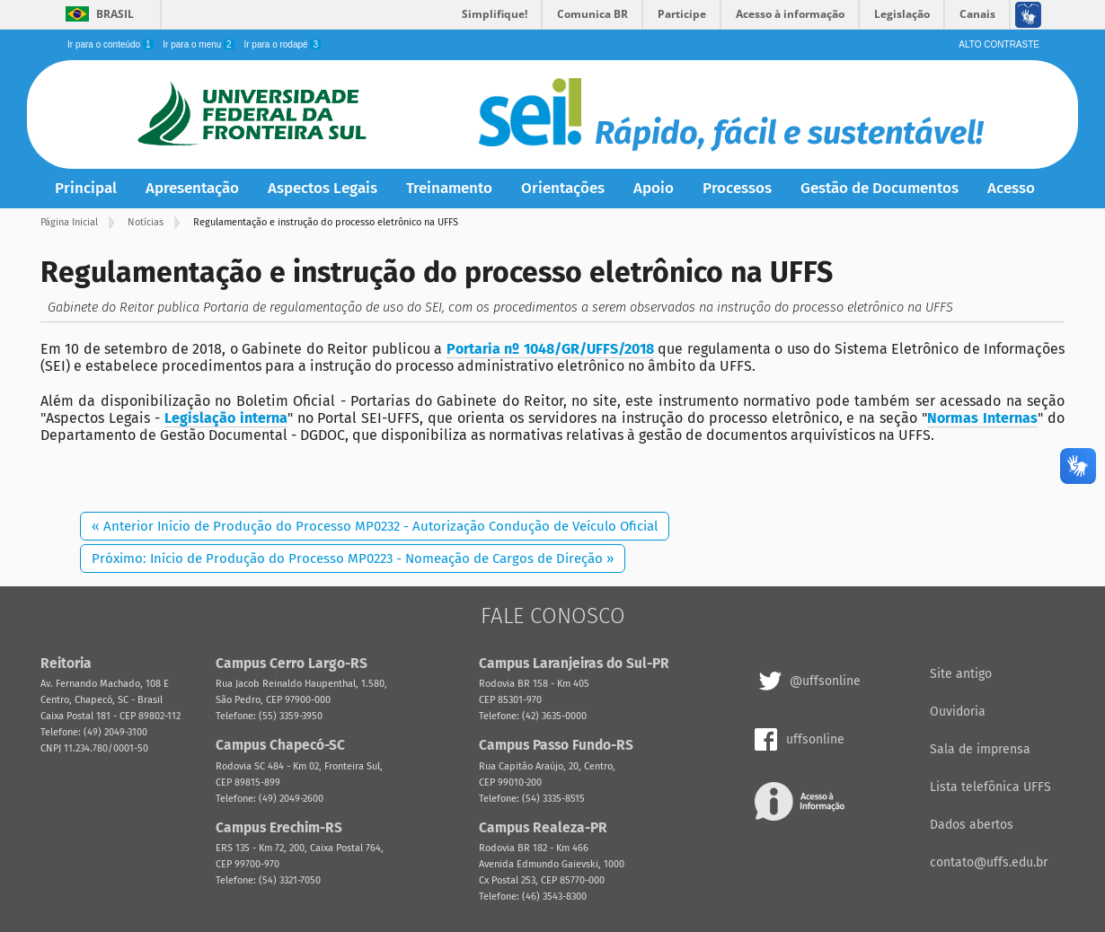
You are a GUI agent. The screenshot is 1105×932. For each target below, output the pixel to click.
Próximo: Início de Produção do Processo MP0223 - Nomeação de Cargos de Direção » (353, 558)
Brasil (115, 14)
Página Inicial (69, 222)
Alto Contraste (999, 44)
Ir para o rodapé (282, 44)
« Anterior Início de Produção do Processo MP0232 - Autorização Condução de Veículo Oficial (375, 526)
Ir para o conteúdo (111, 44)
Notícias (146, 222)
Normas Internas (982, 417)
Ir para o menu (199, 44)
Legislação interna (225, 417)
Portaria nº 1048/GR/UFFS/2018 (550, 348)
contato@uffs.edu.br (989, 862)
